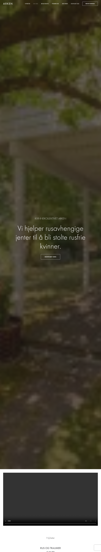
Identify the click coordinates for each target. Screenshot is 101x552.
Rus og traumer (50, 139)
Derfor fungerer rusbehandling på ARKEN (50, 342)
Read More (50, 146)
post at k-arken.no (48, 529)
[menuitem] (28, 3)
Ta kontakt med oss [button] (51, 508)
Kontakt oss (75, 4)
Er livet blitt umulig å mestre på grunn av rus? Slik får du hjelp (50, 223)
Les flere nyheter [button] (50, 157)
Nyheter (27, 4)
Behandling (45, 4)
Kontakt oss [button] (50, 52)
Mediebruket (18, 548)
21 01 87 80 (47, 526)
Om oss (35, 4)
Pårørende (55, 4)
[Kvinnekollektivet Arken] (7, 4)
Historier (65, 4)
